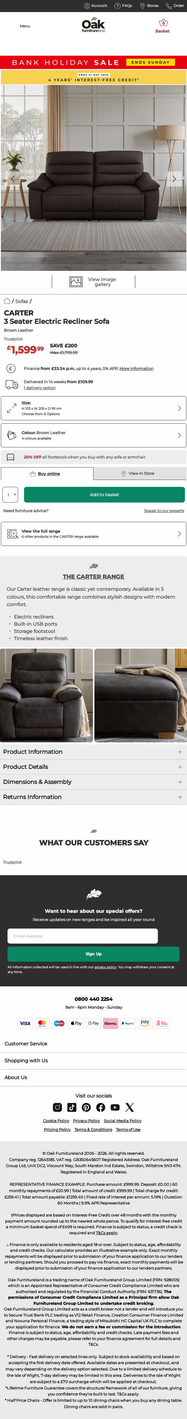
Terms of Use (128, 1129)
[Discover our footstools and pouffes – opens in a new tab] (85, 457)
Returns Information (32, 797)
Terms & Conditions (93, 1129)
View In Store (137, 474)
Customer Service (26, 1044)
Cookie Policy (56, 1120)
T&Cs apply (106, 1232)
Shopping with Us (26, 1060)
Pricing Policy (57, 1129)
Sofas (21, 301)
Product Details (25, 766)
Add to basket (104, 494)
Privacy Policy (86, 1120)
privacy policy (105, 967)
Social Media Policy (122, 1120)
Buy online (45, 474)
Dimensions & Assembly (37, 781)
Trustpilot (13, 339)
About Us (16, 1077)
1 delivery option (40, 387)
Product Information (33, 751)
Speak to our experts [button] (164, 510)
